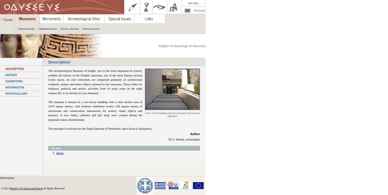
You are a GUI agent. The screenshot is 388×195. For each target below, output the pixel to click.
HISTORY (11, 75)
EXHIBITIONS (14, 81)
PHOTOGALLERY (16, 93)
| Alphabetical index (46, 28)
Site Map (193, 3)
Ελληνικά (199, 10)
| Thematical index (25, 28)
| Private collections (68, 28)
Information (7, 177)
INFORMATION (14, 87)
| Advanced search (89, 28)
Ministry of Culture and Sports (26, 188)
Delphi (60, 153)
